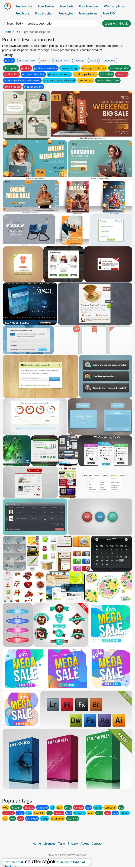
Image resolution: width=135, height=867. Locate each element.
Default (9, 60)
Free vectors (23, 6)
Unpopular (109, 60)
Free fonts (67, 6)
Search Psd (14, 23)
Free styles (66, 13)
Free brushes (44, 13)
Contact (97, 843)
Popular (93, 60)
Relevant (79, 60)
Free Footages (88, 6)
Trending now (27, 60)
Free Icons (22, 13)
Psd (17, 32)
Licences (49, 843)
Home (8, 32)
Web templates (114, 6)
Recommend (61, 60)
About (85, 843)
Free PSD (109, 13)
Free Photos (46, 6)
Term (61, 843)
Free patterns (88, 13)
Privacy (73, 843)
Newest (44, 60)
